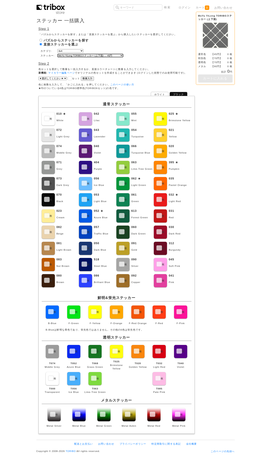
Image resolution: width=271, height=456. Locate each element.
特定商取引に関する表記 (166, 443)
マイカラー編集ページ (61, 72)
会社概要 (191, 443)
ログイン (185, 7)
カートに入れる (215, 78)
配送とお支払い (83, 443)
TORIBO (71, 451)
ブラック (178, 94)
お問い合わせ (223, 7)
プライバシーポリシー (133, 443)
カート (202, 7)
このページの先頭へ (223, 451)
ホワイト (159, 94)
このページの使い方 (122, 84)
